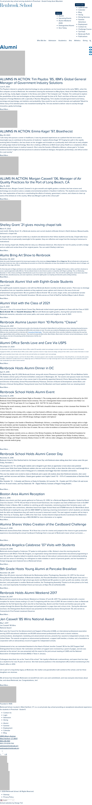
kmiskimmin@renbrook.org (15, 517)
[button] (90, 40)
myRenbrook (82, 7)
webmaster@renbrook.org (9, 748)
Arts (70, 40)
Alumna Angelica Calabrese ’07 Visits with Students (37, 544)
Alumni (61, 16)
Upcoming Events (65, 18)
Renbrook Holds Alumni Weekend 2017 (28, 592)
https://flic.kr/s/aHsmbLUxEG (54, 585)
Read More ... (5, 109)
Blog (80, 12)
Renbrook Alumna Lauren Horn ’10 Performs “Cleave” (38, 322)
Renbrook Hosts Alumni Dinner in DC (27, 368)
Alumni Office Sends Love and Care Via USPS (33, 342)
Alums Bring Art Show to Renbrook (25, 255)
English (4, 800)
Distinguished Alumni (66, 25)
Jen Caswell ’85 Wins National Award (27, 619)
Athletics (77, 40)
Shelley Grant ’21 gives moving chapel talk (31, 224)
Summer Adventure (82, 20)
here (62, 247)
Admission (52, 40)
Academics (62, 40)
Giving (80, 14)
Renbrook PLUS (84, 34)
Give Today (63, 28)
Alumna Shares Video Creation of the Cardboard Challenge (43, 524)
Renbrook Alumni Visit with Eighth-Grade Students (36, 281)
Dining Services (84, 17)
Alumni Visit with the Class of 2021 (25, 303)
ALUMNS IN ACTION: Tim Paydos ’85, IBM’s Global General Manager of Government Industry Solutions (43, 81)
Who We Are (41, 40)
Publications (82, 36)
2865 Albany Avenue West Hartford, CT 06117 (9, 737)
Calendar (81, 10)
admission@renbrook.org (9, 746)
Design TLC (19, 803)
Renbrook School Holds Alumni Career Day (31, 453)
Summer (6, 725)
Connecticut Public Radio (35, 332)
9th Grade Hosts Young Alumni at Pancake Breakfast (38, 568)
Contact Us (82, 26)
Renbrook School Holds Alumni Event (27, 392)
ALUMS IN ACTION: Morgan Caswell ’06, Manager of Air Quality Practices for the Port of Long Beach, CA (40, 180)
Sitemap (6, 794)
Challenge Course (84, 29)
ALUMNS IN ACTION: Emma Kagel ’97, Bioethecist (36, 131)
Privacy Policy (8, 797)
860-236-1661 (5, 741)
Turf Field (81, 31)
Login (5, 715)
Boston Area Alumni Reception (22, 493)
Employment (82, 24)
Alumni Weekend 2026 (65, 21)
